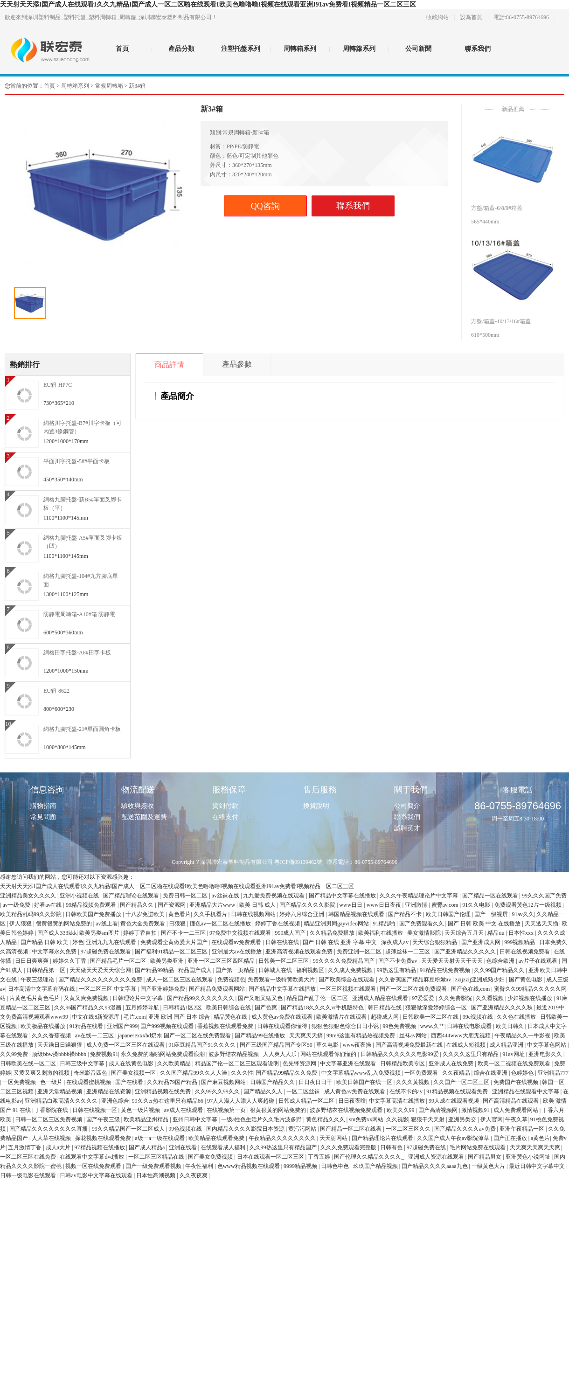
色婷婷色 (523, 1073)
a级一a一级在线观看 (160, 1138)
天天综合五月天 (464, 933)
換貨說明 (316, 805)
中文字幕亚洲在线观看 (348, 1063)
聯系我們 (478, 48)
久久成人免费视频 (351, 970)
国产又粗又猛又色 (261, 998)
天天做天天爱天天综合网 (100, 970)
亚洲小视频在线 (80, 895)
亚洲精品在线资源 (109, 1091)
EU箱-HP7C (57, 385)
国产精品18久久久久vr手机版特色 (323, 1007)
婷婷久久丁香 (70, 961)
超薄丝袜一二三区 (408, 951)
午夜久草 (516, 1119)
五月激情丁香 (25, 1147)
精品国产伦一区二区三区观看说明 (237, 1063)
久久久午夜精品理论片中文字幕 (419, 895)
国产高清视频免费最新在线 (409, 1045)
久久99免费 (14, 1054)
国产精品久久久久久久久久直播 (49, 1129)
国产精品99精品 (155, 970)
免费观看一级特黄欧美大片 (282, 979)
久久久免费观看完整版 (349, 1147)
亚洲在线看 (183, 1147)
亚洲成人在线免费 (452, 1063)
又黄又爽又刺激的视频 (42, 1073)
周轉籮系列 (359, 48)
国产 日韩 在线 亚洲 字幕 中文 (340, 942)
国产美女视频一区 (134, 1073)
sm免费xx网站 (366, 1119)
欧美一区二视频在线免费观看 (515, 1063)
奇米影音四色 (91, 1073)
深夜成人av (395, 942)
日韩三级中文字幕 (83, 1063)
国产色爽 (266, 1007)
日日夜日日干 (315, 1082)
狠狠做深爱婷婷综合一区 (436, 1007)
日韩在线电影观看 (470, 1026)
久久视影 (397, 1119)
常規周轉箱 (109, 86)
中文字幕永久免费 (55, 951)
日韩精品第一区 (46, 970)
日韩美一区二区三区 (284, 961)
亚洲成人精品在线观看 (380, 998)
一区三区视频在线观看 (348, 989)
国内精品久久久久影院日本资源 (246, 1129)
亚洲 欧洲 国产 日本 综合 (179, 1017)
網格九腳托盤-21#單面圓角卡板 (82, 729)
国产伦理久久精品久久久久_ (369, 1157)
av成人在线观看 (184, 1110)
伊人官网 (491, 1119)
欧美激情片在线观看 (342, 1017)
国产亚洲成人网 (481, 942)
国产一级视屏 (491, 914)
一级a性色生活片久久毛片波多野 (262, 1119)
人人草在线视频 (52, 1138)
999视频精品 (520, 942)
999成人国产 (291, 933)
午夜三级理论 (38, 979)
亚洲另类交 (463, 1119)
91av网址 (514, 1054)
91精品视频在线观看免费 (457, 1091)
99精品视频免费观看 (92, 905)
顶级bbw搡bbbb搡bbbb (60, 1054)
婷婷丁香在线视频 (278, 923)
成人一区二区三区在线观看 (180, 979)
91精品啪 (384, 923)
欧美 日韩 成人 (258, 905)
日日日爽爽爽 (32, 961)
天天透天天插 (542, 923)
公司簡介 (407, 805)
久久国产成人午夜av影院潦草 (454, 1138)
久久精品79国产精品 (173, 1082)
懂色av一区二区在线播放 (221, 923)
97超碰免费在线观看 (106, 951)
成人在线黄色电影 (132, 1063)
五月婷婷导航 (142, 1007)
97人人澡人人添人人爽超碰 (241, 1101)
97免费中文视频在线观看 (240, 933)
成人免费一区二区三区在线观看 (126, 1045)
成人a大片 (59, 1147)
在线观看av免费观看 (237, 942)
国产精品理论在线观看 (131, 895)
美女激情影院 (424, 933)
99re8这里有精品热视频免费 (361, 1035)
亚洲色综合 (115, 1101)
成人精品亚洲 (507, 1045)
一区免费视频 (19, 1082)
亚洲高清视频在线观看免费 (299, 951)
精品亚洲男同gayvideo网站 (337, 923)
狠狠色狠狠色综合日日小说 (346, 1026)
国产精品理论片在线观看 (383, 1138)
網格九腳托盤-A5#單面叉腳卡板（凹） (82, 542)
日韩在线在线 (282, 942)
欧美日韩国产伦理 (449, 914)
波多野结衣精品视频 (234, 1054)
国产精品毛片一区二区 (118, 961)
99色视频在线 (185, 1129)
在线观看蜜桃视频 (89, 1082)
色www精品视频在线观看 (249, 1166)
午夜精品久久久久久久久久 (283, 1138)
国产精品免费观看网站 (217, 989)
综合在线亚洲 (491, 1073)
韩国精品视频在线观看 (357, 914)
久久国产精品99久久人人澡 (194, 1073)
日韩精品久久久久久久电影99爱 (400, 1054)
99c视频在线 (478, 1017)
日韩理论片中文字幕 (138, 998)
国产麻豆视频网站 (224, 1082)
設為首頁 (471, 17)
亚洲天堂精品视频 (60, 1091)
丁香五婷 (320, 1157)
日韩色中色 (335, 1166)
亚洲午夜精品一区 (523, 1129)
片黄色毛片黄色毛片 (35, 998)
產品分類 (181, 48)
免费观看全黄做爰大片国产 (174, 942)
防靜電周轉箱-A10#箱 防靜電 (79, 614)
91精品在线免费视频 (446, 970)
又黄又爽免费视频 (87, 998)
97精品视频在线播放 (100, 1147)
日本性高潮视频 (156, 1175)
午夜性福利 (200, 1166)
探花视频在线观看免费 (103, 1138)
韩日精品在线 (385, 1007)
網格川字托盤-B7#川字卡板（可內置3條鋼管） (82, 427)
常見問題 (43, 816)
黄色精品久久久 (326, 1119)
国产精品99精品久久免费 (287, 1073)
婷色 (77, 942)
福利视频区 (311, 970)
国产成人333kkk (56, 933)
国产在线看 (130, 1082)
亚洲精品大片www (212, 905)
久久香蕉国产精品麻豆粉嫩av (415, 979)
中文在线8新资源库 (96, 1017)
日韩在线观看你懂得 (283, 1026)
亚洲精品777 (553, 1073)
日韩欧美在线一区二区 (28, 1063)
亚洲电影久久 (545, 1054)
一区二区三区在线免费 (28, 1157)
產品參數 (237, 364)
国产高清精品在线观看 (511, 1101)
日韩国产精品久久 (273, 1082)
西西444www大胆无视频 (461, 1035)
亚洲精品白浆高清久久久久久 (62, 1101)
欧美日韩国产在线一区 (365, 1082)
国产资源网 (172, 905)
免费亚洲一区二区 (360, 951)
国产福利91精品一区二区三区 (172, 951)
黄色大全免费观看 (143, 923)
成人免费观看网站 (516, 1110)
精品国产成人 (195, 970)
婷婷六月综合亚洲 (302, 914)
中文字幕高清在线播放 (397, 1101)
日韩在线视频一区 (95, 1110)
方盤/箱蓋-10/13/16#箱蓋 (501, 321)
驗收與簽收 (137, 805)
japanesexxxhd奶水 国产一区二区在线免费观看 (175, 1035)
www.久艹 (432, 1026)
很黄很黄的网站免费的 (64, 923)
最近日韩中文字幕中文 (537, 1166)
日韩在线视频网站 (254, 914)
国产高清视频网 (438, 1110)
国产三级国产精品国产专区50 (277, 1045)
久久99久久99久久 (218, 1091)
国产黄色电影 (526, 979)
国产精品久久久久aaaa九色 (435, 1166)
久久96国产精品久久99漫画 (88, 1007)
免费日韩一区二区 (186, 895)
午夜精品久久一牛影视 (523, 1035)
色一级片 (52, 1082)
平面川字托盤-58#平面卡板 (76, 461)
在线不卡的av (406, 1091)
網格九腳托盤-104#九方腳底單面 (80, 580)
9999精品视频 (301, 1166)
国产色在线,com (471, 989)
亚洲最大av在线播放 (237, 951)
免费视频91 (104, 1054)
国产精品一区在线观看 (491, 895)
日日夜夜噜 (352, 1101)
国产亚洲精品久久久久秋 (502, 1007)
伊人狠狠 (21, 923)
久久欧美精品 (174, 1063)
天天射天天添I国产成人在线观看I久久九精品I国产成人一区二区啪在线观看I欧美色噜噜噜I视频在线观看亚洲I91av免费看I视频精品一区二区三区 (208, 4)
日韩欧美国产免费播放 (94, 914)
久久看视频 (490, 998)
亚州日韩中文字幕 (196, 1119)
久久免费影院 (455, 998)
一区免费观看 (421, 1073)
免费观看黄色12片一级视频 (528, 905)
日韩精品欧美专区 (403, 1063)
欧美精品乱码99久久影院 (31, 914)
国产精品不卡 (405, 914)
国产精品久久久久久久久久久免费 (101, 979)
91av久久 (523, 914)
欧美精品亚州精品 (147, 1119)
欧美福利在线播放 (381, 933)
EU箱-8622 (56, 691)
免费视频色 (231, 979)
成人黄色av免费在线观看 (282, 1017)
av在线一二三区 (95, 1035)
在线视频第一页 (227, 1110)
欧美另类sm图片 (100, 933)
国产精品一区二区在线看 (351, 1129)
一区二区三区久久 (409, 1129)
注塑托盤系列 (240, 48)
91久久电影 (477, 905)
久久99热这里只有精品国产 (284, 1147)
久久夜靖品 (457, 1073)
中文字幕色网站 (547, 1045)
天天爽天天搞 (306, 1035)
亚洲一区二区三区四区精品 (221, 961)
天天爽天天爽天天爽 (536, 1147)
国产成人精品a (147, 1147)
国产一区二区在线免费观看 (414, 989)
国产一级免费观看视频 (154, 1166)
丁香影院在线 (52, 1110)
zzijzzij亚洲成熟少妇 (481, 979)
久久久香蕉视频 (52, 1035)
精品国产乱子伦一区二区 (317, 998)
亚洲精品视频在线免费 (163, 1091)
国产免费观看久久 (422, 923)
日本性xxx (521, 933)
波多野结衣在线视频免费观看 (347, 1110)
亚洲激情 (417, 905)
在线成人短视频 (466, 1045)
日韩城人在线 (275, 970)
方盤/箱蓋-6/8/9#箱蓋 (496, 208)
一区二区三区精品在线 (157, 1157)
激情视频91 (476, 1110)
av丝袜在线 (226, 895)
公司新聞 (418, 48)
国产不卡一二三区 (184, 933)
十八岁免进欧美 (145, 914)
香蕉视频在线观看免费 (226, 1026)
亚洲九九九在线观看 (112, 942)
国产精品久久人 (263, 1091)
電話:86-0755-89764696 (521, 17)
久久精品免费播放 (333, 933)
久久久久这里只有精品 (471, 1054)
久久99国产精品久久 (500, 970)
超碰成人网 (385, 1017)
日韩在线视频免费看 (525, 951)
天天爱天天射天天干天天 (452, 961)
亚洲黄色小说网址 (529, 1157)
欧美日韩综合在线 (229, 1007)
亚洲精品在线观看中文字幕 (526, 1091)
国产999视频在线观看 (167, 1026)
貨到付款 (225, 805)
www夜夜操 (357, 1045)
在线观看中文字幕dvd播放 (92, 1157)
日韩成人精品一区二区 (307, 1101)
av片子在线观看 (539, 961)
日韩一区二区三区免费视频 (49, 1119)
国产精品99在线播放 (260, 1035)
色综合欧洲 (501, 961)
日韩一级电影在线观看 (28, 1175)
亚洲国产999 (122, 1026)
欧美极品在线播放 (44, 1026)
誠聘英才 (407, 828)
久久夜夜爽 (194, 1175)
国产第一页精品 (235, 970)
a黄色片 (540, 1138)
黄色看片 (179, 914)
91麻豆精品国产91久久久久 (202, 1045)
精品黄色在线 (231, 1017)
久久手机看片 (211, 914)
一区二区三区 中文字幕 (108, 989)
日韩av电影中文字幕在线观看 (96, 1175)
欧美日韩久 (510, 1026)
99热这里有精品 (397, 970)
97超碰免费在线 (427, 1147)
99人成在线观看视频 (454, 1101)
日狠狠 (178, 923)
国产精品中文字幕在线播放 (343, 895)
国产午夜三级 (103, 1119)
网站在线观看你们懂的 (329, 1054)
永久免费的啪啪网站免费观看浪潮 (163, 1054)
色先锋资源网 (300, 1063)
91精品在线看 (86, 1026)
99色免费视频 (399, 1026)
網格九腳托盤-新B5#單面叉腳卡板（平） (82, 503)
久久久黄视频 (413, 1082)
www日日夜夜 (384, 905)
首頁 (122, 48)
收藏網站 (437, 17)
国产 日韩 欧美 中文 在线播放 (485, 923)
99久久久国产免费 (544, 895)
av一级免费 (16, 905)
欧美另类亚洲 (167, 961)
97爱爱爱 (424, 998)
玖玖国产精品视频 (376, 1166)
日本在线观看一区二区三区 (271, 1157)
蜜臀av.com (445, 905)
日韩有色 (392, 1147)
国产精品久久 (137, 905)
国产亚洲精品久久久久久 (465, 951)
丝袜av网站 (413, 1035)
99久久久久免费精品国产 (344, 961)
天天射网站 (334, 1138)
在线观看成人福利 (224, 1147)
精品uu (496, 933)
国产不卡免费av (398, 961)
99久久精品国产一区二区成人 (129, 1129)
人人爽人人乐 (280, 1054)
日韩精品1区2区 (183, 1007)
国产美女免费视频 (211, 1157)
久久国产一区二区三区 (462, 1082)
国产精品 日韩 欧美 (45, 942)
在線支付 (225, 816)
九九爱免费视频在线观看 (274, 895)
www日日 (351, 905)
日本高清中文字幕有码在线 (42, 989)
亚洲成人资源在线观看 (436, 1157)
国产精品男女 (485, 1157)
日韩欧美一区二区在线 (431, 1017)
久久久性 (242, 1073)
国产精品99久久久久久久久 (201, 998)
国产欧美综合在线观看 (347, 979)
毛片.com (135, 1017)
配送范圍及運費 (144, 816)
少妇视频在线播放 (530, 998)
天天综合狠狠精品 (435, 942)
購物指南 (43, 805)
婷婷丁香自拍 (140, 933)
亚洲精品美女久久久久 (28, 895)
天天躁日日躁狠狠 (60, 1045)
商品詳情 (169, 364)
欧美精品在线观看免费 (217, 1138)
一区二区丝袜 (303, 1091)
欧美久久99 (401, 1110)
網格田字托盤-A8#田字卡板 (77, 652)
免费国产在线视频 (516, 1082)
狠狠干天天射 (428, 1119)
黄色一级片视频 (141, 1110)
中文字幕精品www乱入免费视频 (361, 1073)
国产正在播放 (510, 1138)
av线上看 (107, 923)
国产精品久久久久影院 (308, 905)
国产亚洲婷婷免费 (163, 989)
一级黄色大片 (489, 1166)
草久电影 (328, 1045)
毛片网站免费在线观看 (478, 1147)
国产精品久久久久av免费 (465, 1129)
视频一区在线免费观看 (94, 1166)
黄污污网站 (303, 1129)
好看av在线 (48, 905)
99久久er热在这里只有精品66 (168, 1101)
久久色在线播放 (517, 1017)
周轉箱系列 (300, 48)
